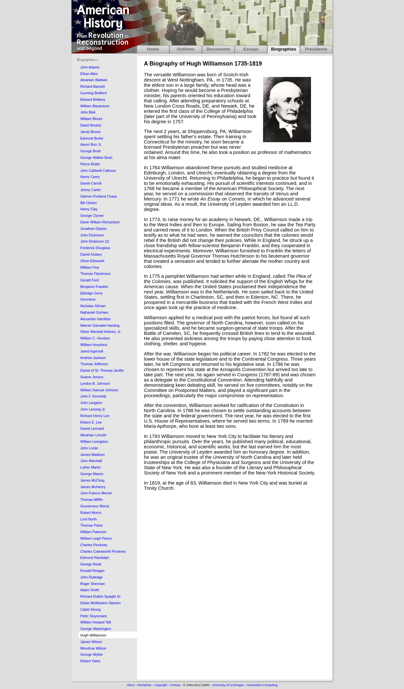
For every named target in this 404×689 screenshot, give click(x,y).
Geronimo (88, 299)
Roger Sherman (92, 584)
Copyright (160, 685)
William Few (89, 267)
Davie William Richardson (100, 222)
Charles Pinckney (93, 545)
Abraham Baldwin (94, 80)
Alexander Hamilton (95, 319)
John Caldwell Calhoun (98, 170)
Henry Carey (90, 177)
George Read (90, 564)
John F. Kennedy (93, 396)
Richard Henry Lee (94, 416)
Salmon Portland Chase (98, 196)
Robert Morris (90, 513)
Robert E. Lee (91, 422)
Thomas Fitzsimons (95, 274)
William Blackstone (94, 106)
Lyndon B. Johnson (95, 383)
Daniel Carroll (90, 183)
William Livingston (94, 441)
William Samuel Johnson (99, 390)
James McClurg (92, 480)
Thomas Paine (91, 525)
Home (153, 49)
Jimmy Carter (90, 190)
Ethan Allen (89, 74)
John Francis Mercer (96, 493)
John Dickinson (92, 235)
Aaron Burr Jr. (91, 144)
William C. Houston (95, 338)
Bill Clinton (88, 203)
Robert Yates (90, 661)
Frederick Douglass (95, 248)
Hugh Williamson (93, 635)
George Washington (95, 629)
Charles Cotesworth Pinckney (103, 551)
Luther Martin (90, 467)
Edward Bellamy (92, 99)
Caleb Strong (90, 609)
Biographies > (87, 60)
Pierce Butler (90, 164)
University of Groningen (228, 685)
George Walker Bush (96, 157)
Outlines (185, 49)
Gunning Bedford (93, 93)
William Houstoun (93, 345)
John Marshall (91, 461)
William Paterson (93, 532)
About (130, 685)
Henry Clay (89, 209)
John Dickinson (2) (94, 241)
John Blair (88, 112)
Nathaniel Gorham (94, 312)
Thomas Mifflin (91, 500)
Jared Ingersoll (91, 351)
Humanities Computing (262, 685)
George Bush (90, 151)
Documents (218, 49)
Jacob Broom (90, 132)
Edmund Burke (91, 138)
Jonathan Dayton (93, 229)
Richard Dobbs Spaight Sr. (100, 596)
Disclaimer (144, 685)
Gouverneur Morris (94, 506)
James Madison (92, 455)
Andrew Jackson (93, 358)
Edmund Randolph (94, 558)
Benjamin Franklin (94, 287)
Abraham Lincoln (93, 435)
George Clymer (92, 215)
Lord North (88, 519)
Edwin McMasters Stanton (100, 603)
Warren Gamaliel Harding (99, 325)
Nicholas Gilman (93, 306)
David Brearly (90, 125)
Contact (175, 685)
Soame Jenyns (91, 377)
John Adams (90, 67)
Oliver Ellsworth (92, 261)
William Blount (91, 119)
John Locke (89, 448)
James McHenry (92, 487)
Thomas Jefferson (94, 364)
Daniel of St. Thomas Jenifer (102, 370)
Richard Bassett (92, 86)
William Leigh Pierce (96, 538)
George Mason (91, 474)
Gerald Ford (89, 280)
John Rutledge (91, 577)
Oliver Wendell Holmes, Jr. (100, 332)
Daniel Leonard (92, 428)
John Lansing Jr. (93, 409)
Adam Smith (89, 590)
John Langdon (91, 403)
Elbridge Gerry (91, 293)
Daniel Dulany (91, 254)
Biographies (283, 49)
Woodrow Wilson (93, 648)
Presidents (316, 49)
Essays (250, 49)
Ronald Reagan (92, 571)
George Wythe (91, 654)
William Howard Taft (95, 622)
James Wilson (91, 642)
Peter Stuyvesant (93, 616)
